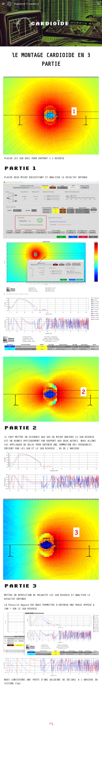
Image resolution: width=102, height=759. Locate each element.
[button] (3, 4)
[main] (51, 23)
